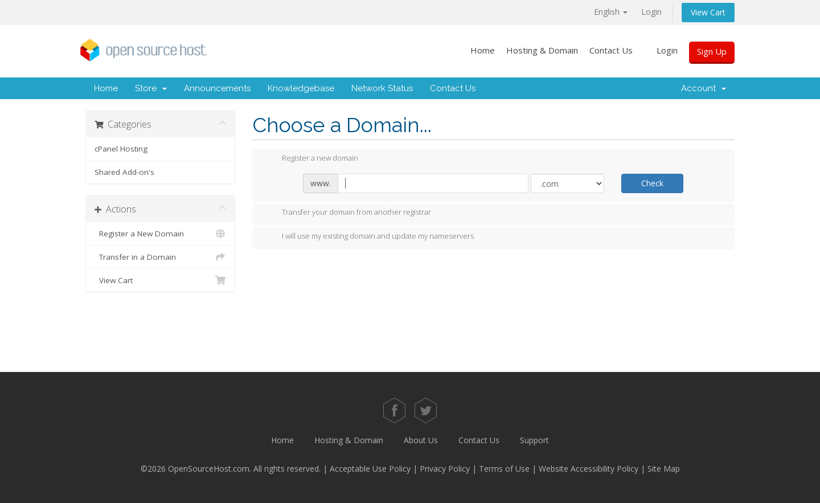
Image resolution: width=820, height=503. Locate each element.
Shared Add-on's (124, 172)
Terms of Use (504, 468)
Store (151, 88)
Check (652, 183)
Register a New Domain (160, 233)
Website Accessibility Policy (588, 468)
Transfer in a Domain (160, 257)
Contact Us (611, 50)
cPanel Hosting (121, 149)
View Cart (708, 12)
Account (703, 88)
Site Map (663, 468)
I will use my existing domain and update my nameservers (369, 237)
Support (534, 440)
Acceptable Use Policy (370, 468)
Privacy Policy (445, 468)
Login (651, 11)
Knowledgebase (301, 88)
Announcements (217, 88)
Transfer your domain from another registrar (347, 213)
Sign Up (712, 51)
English (611, 11)
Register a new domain (311, 159)
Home (482, 50)
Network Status (382, 88)
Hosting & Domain (542, 50)
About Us (421, 440)
